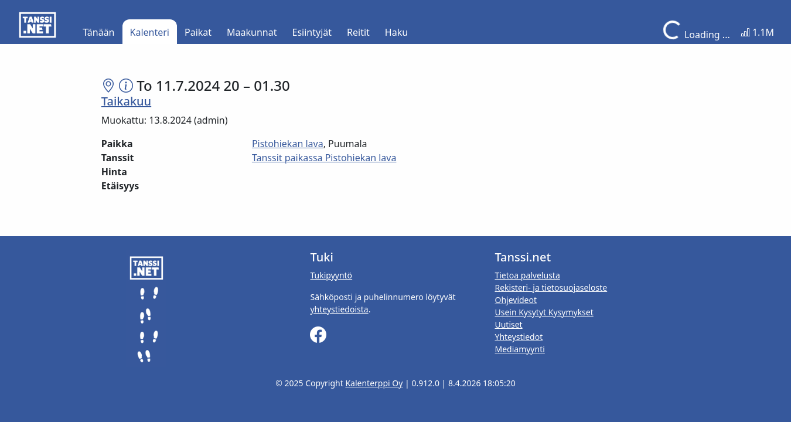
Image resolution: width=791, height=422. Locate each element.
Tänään (98, 32)
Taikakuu (126, 101)
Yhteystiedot (519, 336)
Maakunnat (252, 32)
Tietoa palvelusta (527, 275)
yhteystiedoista (339, 309)
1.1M (757, 32)
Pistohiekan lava (287, 143)
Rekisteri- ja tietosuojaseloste (551, 287)
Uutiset (508, 324)
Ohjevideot (516, 299)
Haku (396, 32)
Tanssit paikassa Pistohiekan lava (324, 157)
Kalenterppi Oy (374, 383)
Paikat (198, 32)
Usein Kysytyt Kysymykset (544, 312)
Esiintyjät (312, 32)
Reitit (358, 32)
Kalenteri (149, 32)
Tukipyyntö (331, 275)
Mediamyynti (519, 349)
